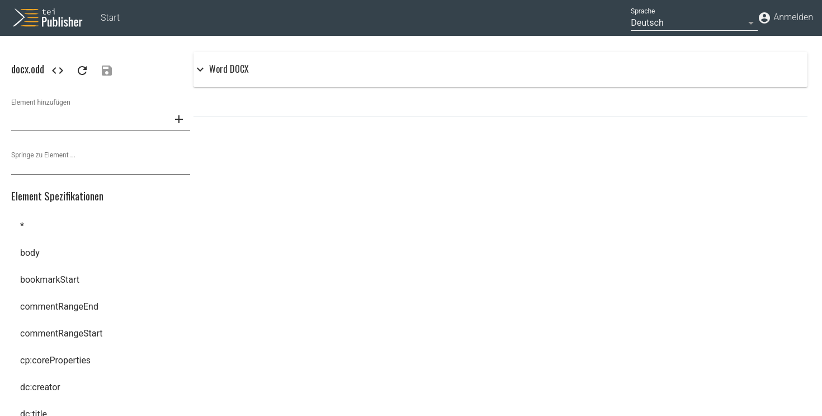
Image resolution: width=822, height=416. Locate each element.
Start (110, 17)
